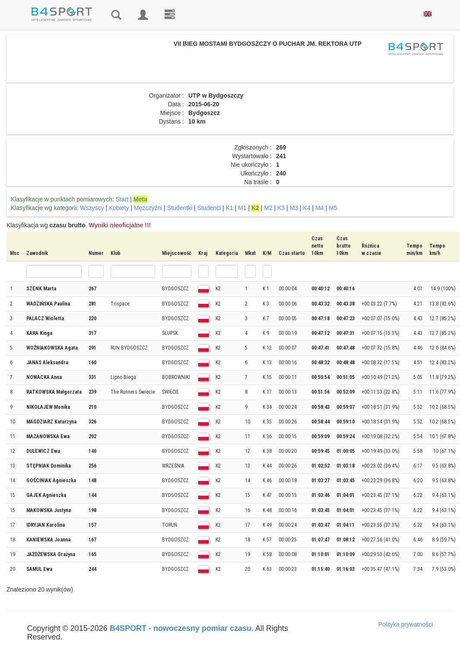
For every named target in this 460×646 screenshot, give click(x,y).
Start (122, 199)
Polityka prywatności (405, 624)
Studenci (209, 207)
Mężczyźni (148, 207)
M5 (333, 207)
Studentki (179, 207)
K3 (281, 207)
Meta (140, 199)
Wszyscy (92, 207)
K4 (307, 207)
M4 (319, 207)
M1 (242, 207)
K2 (255, 207)
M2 (268, 207)
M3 (294, 207)
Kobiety (119, 207)
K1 (229, 207)
